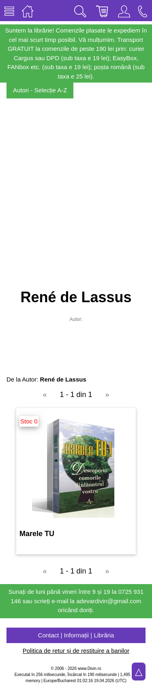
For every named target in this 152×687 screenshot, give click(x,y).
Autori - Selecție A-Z (40, 90)
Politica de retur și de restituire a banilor (76, 650)
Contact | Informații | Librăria (76, 635)
